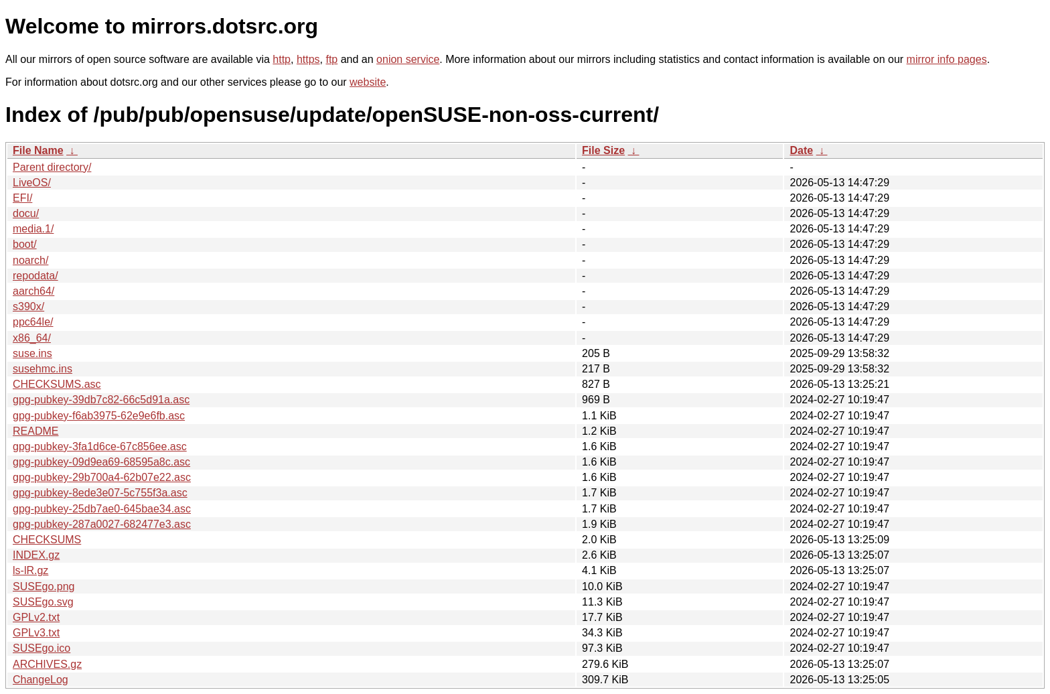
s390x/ (28, 306)
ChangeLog (40, 679)
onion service (407, 59)
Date (801, 150)
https (308, 59)
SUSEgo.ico (41, 648)
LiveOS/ (32, 182)
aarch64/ (33, 291)
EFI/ (22, 198)
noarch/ (30, 260)
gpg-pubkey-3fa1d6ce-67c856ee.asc (100, 446)
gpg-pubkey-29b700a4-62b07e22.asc (102, 477)
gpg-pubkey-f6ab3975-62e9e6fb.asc (99, 415)
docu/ (26, 213)
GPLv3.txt (36, 632)
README (35, 431)
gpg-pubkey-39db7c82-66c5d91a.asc (101, 399)
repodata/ (35, 275)
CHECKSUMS (47, 539)
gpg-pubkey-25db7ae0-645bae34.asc (102, 508)
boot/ (25, 244)
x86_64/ (32, 338)
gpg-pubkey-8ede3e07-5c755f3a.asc (100, 492)
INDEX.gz (36, 555)
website (368, 82)
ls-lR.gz (30, 570)
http (282, 59)
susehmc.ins (42, 368)
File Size (603, 150)
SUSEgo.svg (43, 602)
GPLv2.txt (36, 617)
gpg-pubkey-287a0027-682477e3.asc (102, 524)
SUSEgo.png (44, 586)
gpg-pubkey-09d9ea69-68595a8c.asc (101, 462)
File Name (38, 150)
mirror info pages (947, 59)
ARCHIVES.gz (47, 664)
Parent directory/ (52, 167)
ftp (331, 59)
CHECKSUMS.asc (57, 384)
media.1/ (33, 228)
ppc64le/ (33, 322)
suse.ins (32, 353)
